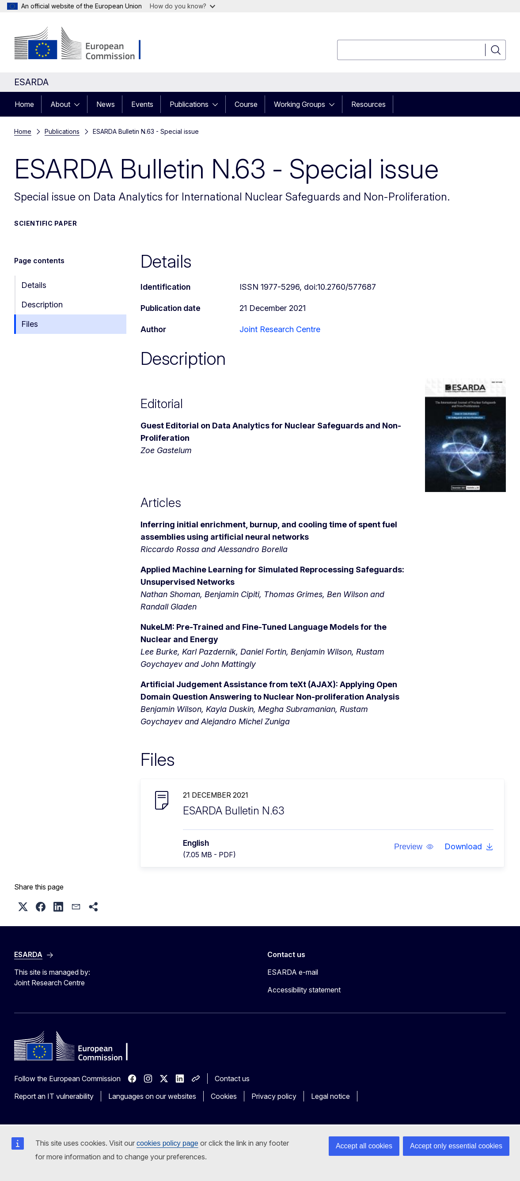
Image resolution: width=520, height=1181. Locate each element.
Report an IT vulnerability (54, 1096)
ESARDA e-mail (292, 972)
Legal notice (330, 1096)
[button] (414, 847)
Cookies (224, 1096)
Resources (368, 104)
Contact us (232, 1078)
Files (29, 324)
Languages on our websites (152, 1096)
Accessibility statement (304, 989)
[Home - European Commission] (85, 44)
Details (33, 285)
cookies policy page (167, 1143)
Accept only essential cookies (456, 1146)
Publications (189, 104)
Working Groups (299, 104)
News (105, 104)
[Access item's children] (79, 104)
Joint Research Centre (279, 329)
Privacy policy (273, 1096)
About (60, 104)
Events (142, 104)
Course (246, 104)
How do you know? (182, 6)
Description (42, 304)
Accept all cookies (364, 1146)
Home (24, 104)
